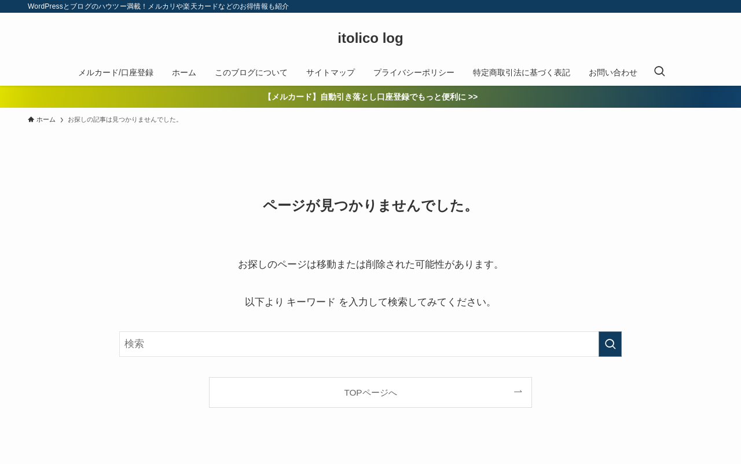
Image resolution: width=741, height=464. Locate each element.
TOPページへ (370, 392)
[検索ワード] (370, 344)
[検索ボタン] (659, 72)
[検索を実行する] (610, 344)
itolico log (370, 38)
